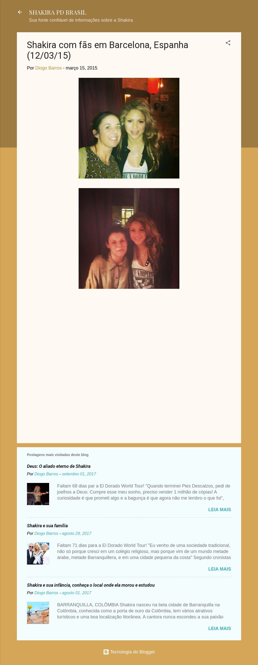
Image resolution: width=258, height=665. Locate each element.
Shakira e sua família (47, 525)
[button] (228, 43)
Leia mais (219, 509)
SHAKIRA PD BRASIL (57, 12)
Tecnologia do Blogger (129, 651)
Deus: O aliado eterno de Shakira (58, 466)
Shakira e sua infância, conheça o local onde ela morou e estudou (91, 585)
